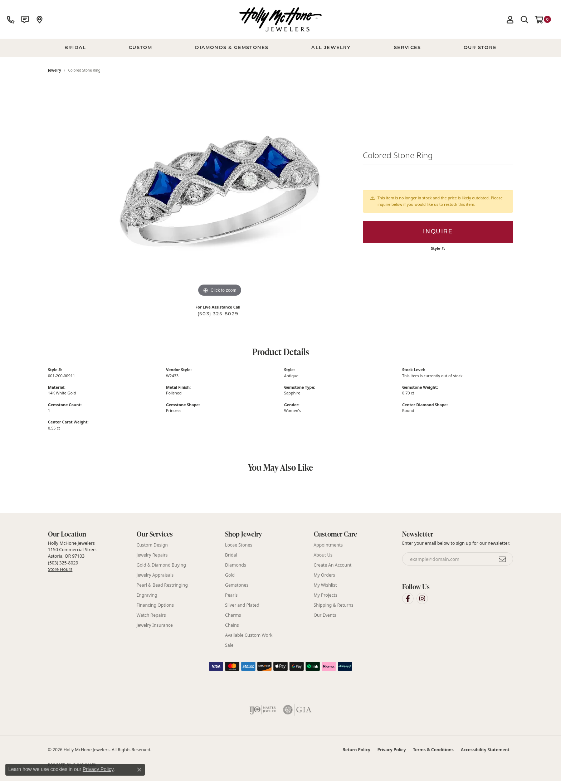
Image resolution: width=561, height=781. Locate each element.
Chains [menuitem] (232, 625)
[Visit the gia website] (297, 710)
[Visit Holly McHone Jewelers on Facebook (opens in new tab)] (408, 598)
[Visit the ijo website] (262, 710)
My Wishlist (325, 585)
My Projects (325, 595)
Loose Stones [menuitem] (238, 545)
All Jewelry (331, 47)
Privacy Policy (391, 750)
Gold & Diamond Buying (161, 565)
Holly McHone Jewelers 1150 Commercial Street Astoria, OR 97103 (72, 556)
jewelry (54, 70)
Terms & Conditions (433, 750)
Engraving (147, 595)
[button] (510, 19)
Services (407, 47)
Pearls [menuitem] (231, 595)
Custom (140, 47)
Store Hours (60, 569)
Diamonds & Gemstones (231, 47)
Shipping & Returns (333, 605)
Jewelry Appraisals (155, 575)
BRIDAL (75, 47)
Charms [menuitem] (233, 615)
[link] (10, 19)
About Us (323, 555)
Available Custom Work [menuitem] (249, 635)
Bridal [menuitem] (231, 555)
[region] (219, 191)
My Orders (324, 575)
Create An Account (333, 565)
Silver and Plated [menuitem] (242, 605)
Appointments (328, 545)
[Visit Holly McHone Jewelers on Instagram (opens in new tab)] (422, 598)
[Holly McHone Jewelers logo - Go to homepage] (280, 19)
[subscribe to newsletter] (503, 559)
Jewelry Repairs (152, 555)
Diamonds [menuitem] (235, 565)
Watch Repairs (151, 615)
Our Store (480, 47)
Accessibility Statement (485, 750)
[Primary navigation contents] (280, 48)
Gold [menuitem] (230, 575)
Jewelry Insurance (155, 625)
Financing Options (155, 605)
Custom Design (152, 545)
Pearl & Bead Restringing (162, 585)
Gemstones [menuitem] (236, 585)
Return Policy (356, 750)
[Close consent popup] (139, 769)
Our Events (325, 615)
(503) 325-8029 (217, 314)
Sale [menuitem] (229, 645)
